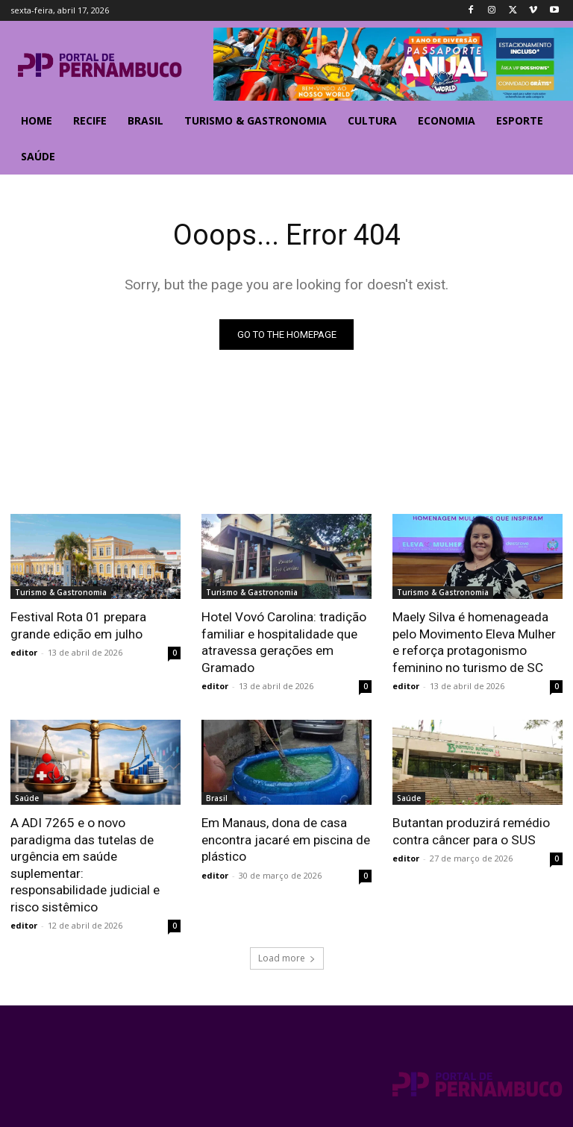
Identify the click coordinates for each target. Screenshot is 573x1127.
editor (23, 652)
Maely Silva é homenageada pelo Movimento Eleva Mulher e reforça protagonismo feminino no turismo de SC (474, 642)
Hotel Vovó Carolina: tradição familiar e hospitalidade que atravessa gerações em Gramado (283, 642)
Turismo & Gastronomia (61, 593)
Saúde (27, 797)
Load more (287, 955)
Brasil (217, 797)
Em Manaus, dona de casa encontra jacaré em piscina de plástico (285, 838)
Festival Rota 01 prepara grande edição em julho (78, 625)
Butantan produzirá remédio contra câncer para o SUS (470, 830)
